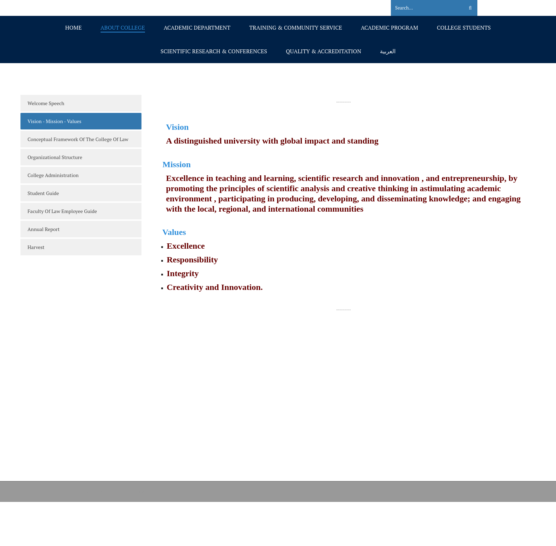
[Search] (423, 8)
